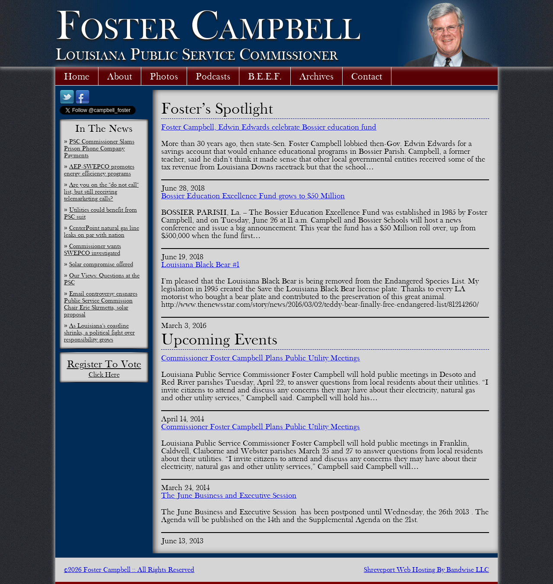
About (119, 76)
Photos (164, 76)
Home (76, 76)
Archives (316, 76)
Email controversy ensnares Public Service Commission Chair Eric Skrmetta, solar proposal (100, 304)
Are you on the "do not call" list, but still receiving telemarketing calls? (101, 191)
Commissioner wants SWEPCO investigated (92, 249)
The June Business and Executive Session (228, 495)
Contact (366, 76)
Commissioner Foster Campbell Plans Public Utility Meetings (260, 358)
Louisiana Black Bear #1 (200, 264)
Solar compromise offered (101, 264)
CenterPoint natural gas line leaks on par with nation (101, 231)
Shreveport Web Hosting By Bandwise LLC (426, 569)
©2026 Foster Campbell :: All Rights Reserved (129, 569)
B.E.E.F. (265, 76)
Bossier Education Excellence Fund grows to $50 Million (253, 196)
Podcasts (213, 76)
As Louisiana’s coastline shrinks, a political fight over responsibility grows (99, 332)
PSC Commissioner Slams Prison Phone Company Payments (99, 148)
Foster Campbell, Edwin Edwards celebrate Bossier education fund (268, 127)
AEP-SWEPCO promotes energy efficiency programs (99, 170)
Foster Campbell (207, 25)
